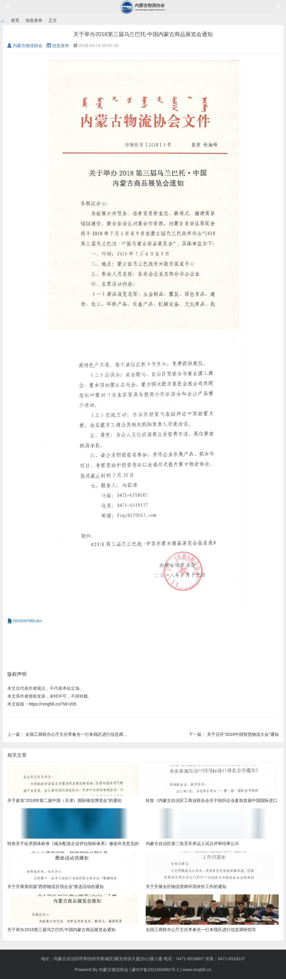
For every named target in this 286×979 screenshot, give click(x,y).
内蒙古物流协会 (24, 45)
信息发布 (33, 20)
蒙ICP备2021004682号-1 (155, 969)
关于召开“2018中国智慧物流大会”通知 (242, 734)
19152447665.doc (27, 621)
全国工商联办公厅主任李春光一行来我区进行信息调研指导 (80, 734)
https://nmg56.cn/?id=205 (52, 704)
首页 (15, 20)
